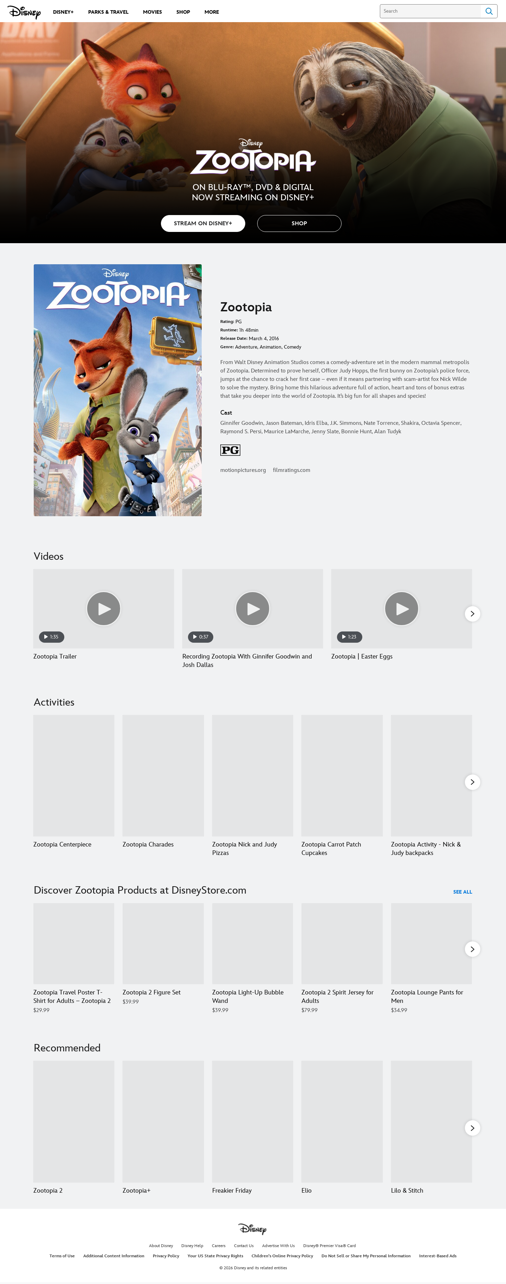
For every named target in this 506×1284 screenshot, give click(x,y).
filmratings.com (291, 470)
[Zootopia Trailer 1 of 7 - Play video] (103, 608)
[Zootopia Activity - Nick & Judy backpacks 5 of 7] (431, 776)
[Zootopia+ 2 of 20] (163, 1123)
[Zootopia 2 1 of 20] (73, 1123)
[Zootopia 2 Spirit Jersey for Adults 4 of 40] (341, 945)
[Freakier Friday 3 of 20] (252, 1123)
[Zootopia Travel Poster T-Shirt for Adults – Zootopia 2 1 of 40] (73, 945)
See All (462, 894)
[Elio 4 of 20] (341, 1123)
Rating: (227, 321)
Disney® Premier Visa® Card (329, 1246)
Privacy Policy (166, 1257)
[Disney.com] (24, 13)
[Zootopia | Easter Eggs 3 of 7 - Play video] (401, 608)
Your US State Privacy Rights (215, 1257)
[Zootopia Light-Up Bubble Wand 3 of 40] (252, 945)
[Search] (430, 11)
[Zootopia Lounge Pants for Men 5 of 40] (431, 945)
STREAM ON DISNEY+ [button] (203, 223)
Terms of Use (62, 1257)
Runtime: (229, 330)
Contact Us (244, 1246)
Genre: (227, 347)
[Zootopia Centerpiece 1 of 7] (73, 776)
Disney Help (192, 1246)
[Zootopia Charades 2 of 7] (163, 776)
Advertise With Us (278, 1246)
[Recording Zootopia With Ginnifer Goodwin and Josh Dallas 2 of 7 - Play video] (252, 608)
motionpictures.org (243, 470)
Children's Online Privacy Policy (282, 1257)
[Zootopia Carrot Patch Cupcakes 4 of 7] (341, 776)
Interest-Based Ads (437, 1257)
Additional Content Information (113, 1257)
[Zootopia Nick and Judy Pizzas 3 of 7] (252, 776)
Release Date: (233, 338)
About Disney (161, 1246)
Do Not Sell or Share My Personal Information (366, 1257)
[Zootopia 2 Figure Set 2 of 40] (163, 945)
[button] (299, 223)
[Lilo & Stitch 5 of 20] (431, 1123)
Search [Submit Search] (489, 11)
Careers (219, 1246)
